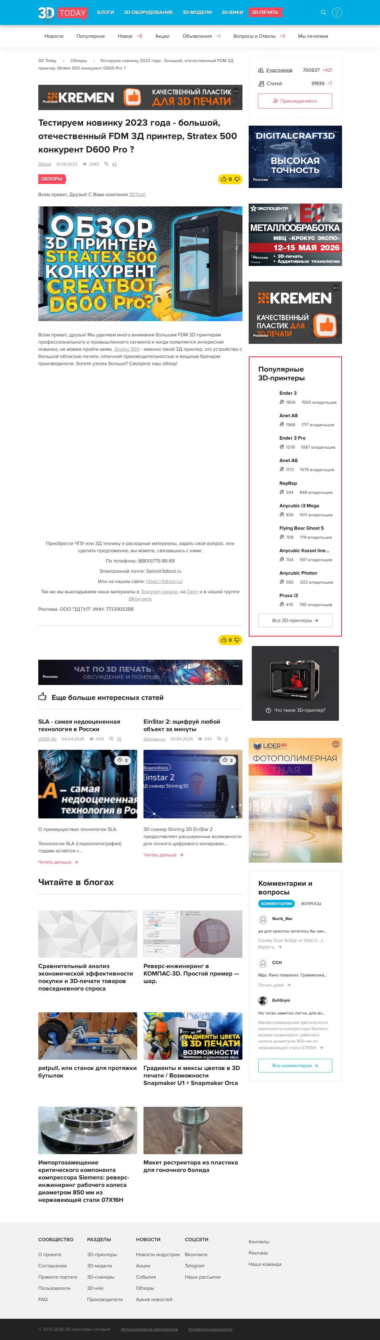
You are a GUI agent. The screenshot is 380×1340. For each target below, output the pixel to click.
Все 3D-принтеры (292, 620)
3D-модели (99, 1266)
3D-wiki (95, 1288)
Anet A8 (288, 415)
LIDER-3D (47, 739)
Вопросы (311, 903)
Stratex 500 (127, 349)
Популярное (91, 36)
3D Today (47, 60)
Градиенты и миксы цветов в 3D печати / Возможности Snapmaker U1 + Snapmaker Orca (191, 1075)
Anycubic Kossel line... (304, 550)
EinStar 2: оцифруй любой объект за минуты (181, 725)
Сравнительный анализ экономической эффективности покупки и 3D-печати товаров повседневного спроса (85, 977)
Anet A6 (288, 460)
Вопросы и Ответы (259, 36)
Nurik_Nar (282, 918)
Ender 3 (288, 393)
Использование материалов (149, 1329)
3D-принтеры (102, 1254)
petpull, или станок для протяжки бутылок (87, 1071)
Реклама (50, 101)
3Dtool (44, 164)
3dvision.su (154, 739)
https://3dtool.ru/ (164, 581)
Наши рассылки (203, 1277)
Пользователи (54, 1288)
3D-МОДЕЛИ (197, 12)
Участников (279, 70)
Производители (105, 1299)
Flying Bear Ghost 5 (301, 528)
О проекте (50, 1254)
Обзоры (79, 60)
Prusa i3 (288, 595)
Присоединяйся (295, 101)
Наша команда (265, 1264)
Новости (54, 36)
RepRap (288, 483)
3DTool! (137, 194)
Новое (130, 36)
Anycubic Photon (298, 573)
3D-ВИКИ (232, 12)
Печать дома (271, 985)
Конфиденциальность (210, 1329)
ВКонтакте (140, 599)
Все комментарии (292, 1066)
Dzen (192, 592)
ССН (277, 962)
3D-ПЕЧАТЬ (265, 12)
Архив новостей (154, 1299)
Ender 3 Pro (292, 438)
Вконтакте (196, 1254)
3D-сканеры (100, 1277)
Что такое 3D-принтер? (299, 710)
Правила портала (57, 1277)
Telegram (195, 1266)
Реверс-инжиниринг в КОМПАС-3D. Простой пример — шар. (191, 973)
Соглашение (52, 1266)
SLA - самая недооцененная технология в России (79, 725)
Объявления (201, 36)
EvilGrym (281, 1000)
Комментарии (276, 903)
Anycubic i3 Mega (299, 506)
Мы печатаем (313, 36)
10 (119, 739)
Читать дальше (55, 862)
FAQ (43, 1299)
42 (114, 164)
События (146, 1277)
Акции (162, 36)
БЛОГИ (105, 12)
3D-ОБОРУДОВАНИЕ (148, 12)
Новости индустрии (158, 1254)
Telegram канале (159, 592)
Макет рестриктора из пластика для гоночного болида (190, 1166)
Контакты (259, 1242)
